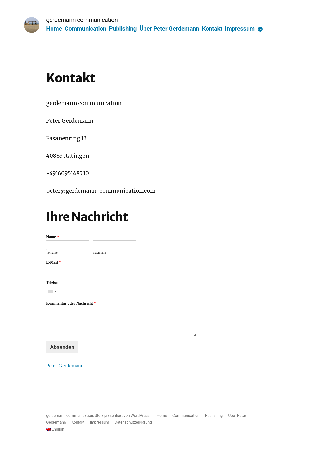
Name (52, 236)
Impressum (240, 28)
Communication (85, 28)
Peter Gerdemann (65, 365)
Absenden (62, 347)
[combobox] (52, 291)
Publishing (123, 28)
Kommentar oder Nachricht (71, 303)
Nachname (100, 253)
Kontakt (212, 28)
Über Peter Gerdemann (169, 28)
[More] (260, 30)
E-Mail (53, 262)
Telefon (52, 282)
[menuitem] (157, 429)
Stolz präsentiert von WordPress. (123, 415)
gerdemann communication (82, 19)
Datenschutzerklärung (133, 422)
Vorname (52, 253)
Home (54, 28)
